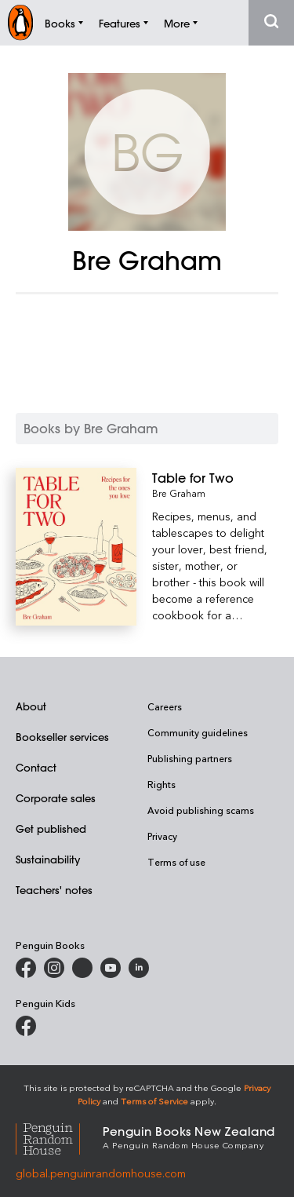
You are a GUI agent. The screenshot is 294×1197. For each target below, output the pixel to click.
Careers (164, 706)
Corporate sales (56, 798)
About (31, 706)
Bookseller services (62, 736)
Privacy (162, 836)
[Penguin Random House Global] (59, 1136)
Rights (161, 784)
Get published (51, 828)
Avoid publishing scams (200, 810)
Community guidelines (197, 732)
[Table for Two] (215, 478)
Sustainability (48, 859)
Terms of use (176, 862)
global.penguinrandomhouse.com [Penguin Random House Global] (101, 1173)
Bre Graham (178, 493)
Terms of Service (154, 1101)
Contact (36, 767)
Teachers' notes (54, 889)
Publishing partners (189, 758)
